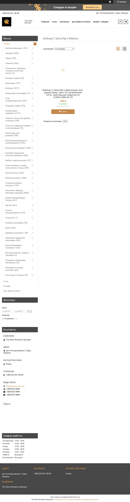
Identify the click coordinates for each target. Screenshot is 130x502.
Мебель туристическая (15, 160)
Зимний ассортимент (14, 233)
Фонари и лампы (12, 78)
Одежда (9, 53)
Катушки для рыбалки (15, 148)
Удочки (8, 205)
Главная (45, 22)
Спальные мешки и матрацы (13, 184)
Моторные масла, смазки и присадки (17, 254)
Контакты (64, 22)
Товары (6, 44)
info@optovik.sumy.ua (15, 386)
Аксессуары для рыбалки (12, 134)
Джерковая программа (15, 93)
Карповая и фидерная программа (15, 239)
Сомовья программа (14, 223)
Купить (64, 112)
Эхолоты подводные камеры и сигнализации (18, 127)
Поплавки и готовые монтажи (14, 269)
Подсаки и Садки (12, 106)
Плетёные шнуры (12, 178)
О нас (54, 22)
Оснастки (9, 218)
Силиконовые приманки (11, 112)
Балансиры (10, 83)
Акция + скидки (100, 22)
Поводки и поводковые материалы (15, 261)
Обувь (8, 58)
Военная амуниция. (14, 48)
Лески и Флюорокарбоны (12, 211)
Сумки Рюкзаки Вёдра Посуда (15, 199)
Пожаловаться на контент (63, 499)
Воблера (9, 88)
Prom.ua (77, 497)
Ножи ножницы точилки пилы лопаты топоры (15, 166)
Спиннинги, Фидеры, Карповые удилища (14, 191)
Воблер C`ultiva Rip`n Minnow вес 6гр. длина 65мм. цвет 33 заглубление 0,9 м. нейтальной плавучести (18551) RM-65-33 (63, 93)
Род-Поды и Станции (14, 275)
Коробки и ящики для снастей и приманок (14, 154)
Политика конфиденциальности (87, 499)
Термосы (9, 63)
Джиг (7, 228)
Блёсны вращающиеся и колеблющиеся (16, 141)
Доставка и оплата (81, 22)
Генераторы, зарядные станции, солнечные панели (15, 70)
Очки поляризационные (13, 99)
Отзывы (6, 286)
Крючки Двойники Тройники (13, 246)
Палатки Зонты (12, 173)
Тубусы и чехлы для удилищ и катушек (17, 119)
